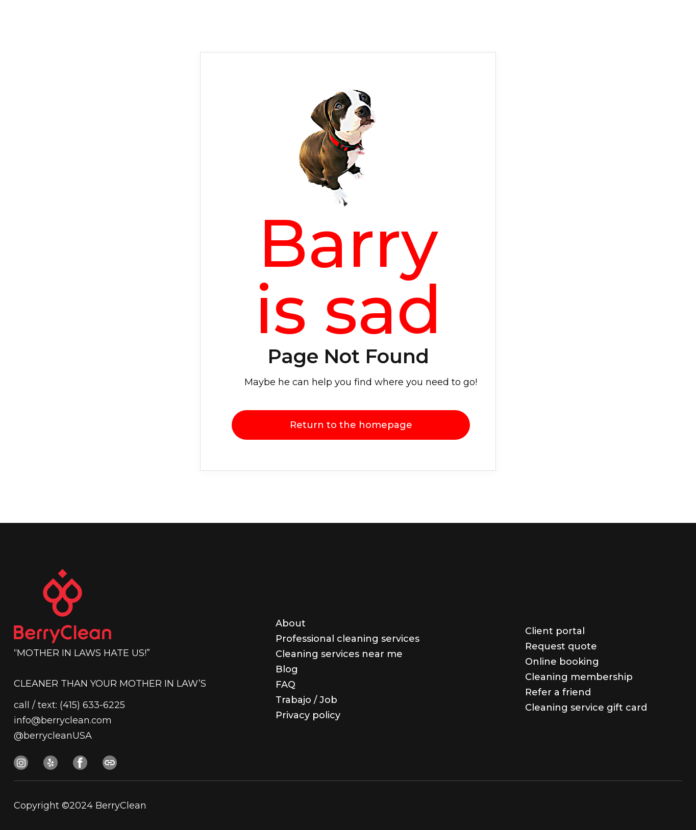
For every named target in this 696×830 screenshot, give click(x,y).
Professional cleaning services (347, 638)
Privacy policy (308, 715)
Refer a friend (558, 692)
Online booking (562, 661)
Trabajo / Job (306, 700)
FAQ (285, 684)
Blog (287, 669)
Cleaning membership (579, 677)
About (291, 623)
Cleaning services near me (339, 654)
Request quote (561, 646)
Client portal (555, 631)
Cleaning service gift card (586, 707)
